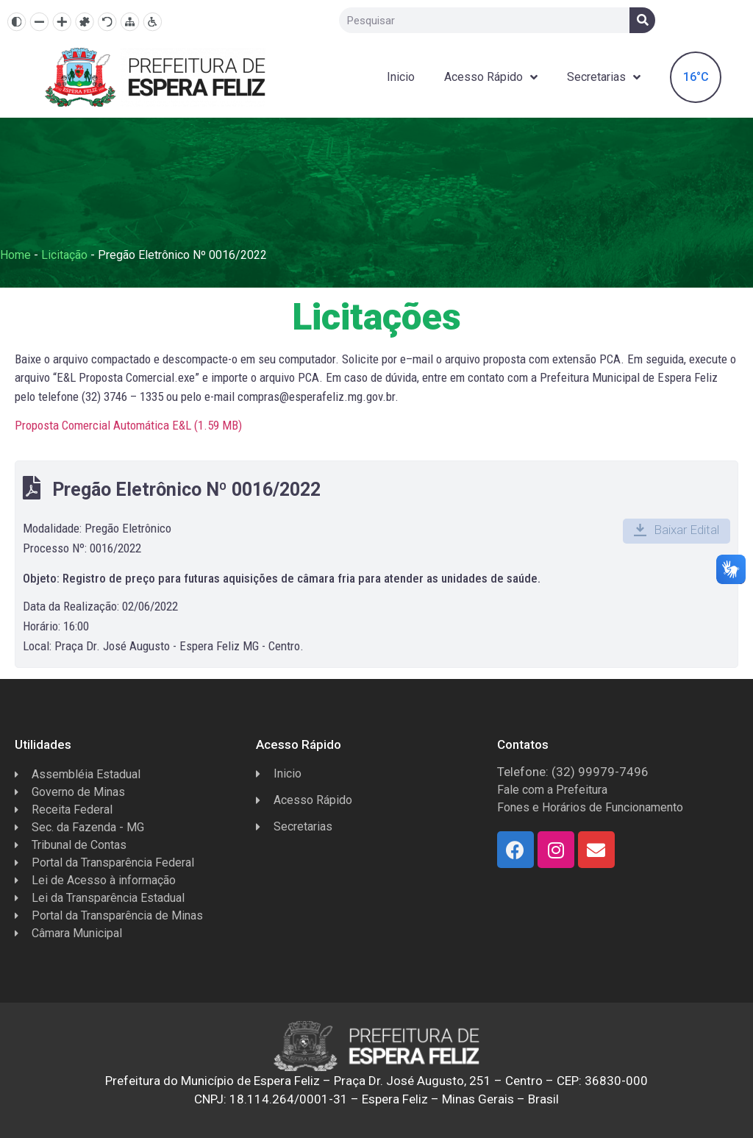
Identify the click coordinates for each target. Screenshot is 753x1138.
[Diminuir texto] (39, 22)
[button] (676, 531)
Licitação (64, 255)
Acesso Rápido (491, 77)
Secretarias (603, 77)
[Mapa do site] (130, 22)
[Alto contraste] (16, 22)
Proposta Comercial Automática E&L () (128, 425)
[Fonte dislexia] (84, 22)
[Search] (642, 20)
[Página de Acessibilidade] (152, 22)
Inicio (401, 77)
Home (15, 255)
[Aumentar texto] (62, 22)
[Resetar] (107, 22)
